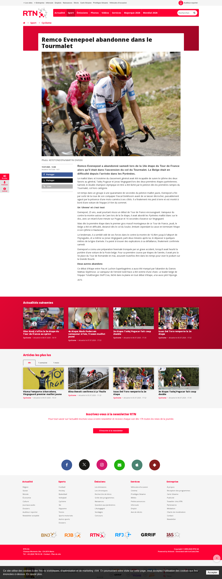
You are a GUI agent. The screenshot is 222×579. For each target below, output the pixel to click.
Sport (71, 12)
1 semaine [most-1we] (42, 362)
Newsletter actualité (31, 516)
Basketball (63, 494)
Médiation (171, 508)
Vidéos (105, 12)
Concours (99, 516)
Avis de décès (136, 512)
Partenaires (172, 505)
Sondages (99, 512)
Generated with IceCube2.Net (187, 551)
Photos (95, 12)
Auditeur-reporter (188, 3)
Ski (60, 505)
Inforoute (49, 3)
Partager (48, 174)
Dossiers (26, 508)
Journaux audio (29, 505)
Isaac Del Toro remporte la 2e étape (174, 332)
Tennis (61, 512)
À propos (170, 487)
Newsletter (171, 519)
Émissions (82, 12)
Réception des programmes (178, 491)
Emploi (134, 508)
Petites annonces (138, 501)
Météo (133, 498)
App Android (154, 465)
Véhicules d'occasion (118, 3)
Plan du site (56, 554)
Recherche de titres (103, 494)
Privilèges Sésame (100, 3)
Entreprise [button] (39, 3)
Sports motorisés (66, 516)
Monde (26, 494)
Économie (27, 498)
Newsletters (119, 465)
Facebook (66, 465)
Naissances (67, 3)
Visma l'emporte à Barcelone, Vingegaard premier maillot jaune (42, 393)
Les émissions (100, 487)
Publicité (170, 498)
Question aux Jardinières (105, 505)
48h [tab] (29, 362)
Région (25, 487)
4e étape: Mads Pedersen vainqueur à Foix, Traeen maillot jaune (86, 334)
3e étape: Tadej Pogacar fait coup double (132, 332)
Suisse (25, 491)
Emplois (58, 3)
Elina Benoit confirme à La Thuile (87, 391)
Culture (26, 501)
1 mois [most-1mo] (56, 362)
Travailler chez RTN (174, 501)
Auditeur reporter (30, 512)
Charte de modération (176, 512)
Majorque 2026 (132, 12)
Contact (170, 516)
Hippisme (63, 508)
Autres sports (64, 519)
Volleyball (62, 498)
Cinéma (134, 491)
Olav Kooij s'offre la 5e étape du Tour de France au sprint (41, 332)
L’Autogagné (100, 508)
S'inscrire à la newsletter (111, 430)
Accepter (212, 572)
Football (62, 487)
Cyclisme (46, 22)
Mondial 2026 (150, 12)
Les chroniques (101, 491)
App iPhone (137, 465)
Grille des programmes (104, 498)
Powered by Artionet (166, 551)
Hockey (62, 491)
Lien (47, 186)
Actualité (60, 12)
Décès (76, 3)
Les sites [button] (27, 3)
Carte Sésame (86, 3)
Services (116, 12)
